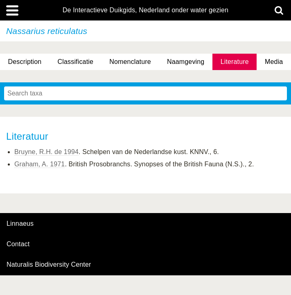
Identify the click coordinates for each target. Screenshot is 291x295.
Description (25, 61)
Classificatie (75, 61)
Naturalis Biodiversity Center (49, 264)
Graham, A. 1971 (39, 164)
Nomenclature (130, 61)
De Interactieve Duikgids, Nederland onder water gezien (145, 10)
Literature (235, 61)
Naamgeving (185, 61)
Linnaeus (20, 223)
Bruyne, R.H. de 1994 (46, 151)
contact (18, 244)
